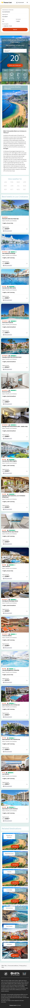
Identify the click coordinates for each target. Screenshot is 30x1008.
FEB (11, 182)
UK (16, 1005)
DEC (24, 189)
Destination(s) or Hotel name (7, 9)
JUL (18, 186)
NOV (18, 189)
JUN (11, 186)
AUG (24, 186)
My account (20, 2)
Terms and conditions (13, 965)
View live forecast (15, 65)
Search (15, 29)
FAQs (3, 967)
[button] (15, 51)
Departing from (5, 14)
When (3, 19)
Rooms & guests (5, 23)
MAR (18, 182)
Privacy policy (22, 965)
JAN (5, 182)
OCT (11, 189)
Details (15, 846)
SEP (5, 189)
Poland (19, 1005)
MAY (5, 186)
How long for (18, 19)
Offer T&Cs (4, 965)
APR (24, 182)
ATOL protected (7, 231)
